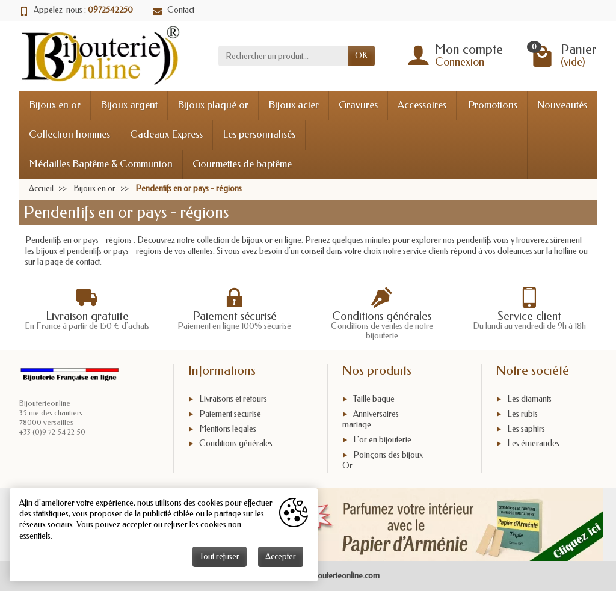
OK (361, 56)
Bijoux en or (55, 105)
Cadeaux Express (166, 134)
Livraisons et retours (233, 399)
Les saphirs (526, 429)
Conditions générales (236, 444)
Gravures (358, 105)
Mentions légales (227, 429)
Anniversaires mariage (370, 419)
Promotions (492, 105)
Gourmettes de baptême (242, 164)
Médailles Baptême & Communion (101, 164)
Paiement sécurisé (230, 414)
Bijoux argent (129, 105)
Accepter (280, 556)
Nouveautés (562, 105)
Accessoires (422, 105)
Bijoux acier (293, 105)
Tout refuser (219, 556)
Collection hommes (69, 134)
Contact (173, 10)
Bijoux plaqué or (212, 105)
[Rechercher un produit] (283, 56)
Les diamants (529, 399)
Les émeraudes (533, 444)
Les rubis (522, 414)
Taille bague (374, 399)
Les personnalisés (259, 134)
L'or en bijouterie (382, 440)
